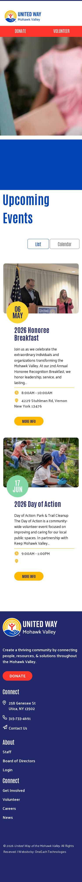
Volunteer (61, 31)
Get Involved (14, 790)
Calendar (65, 244)
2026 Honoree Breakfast (31, 333)
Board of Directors (19, 760)
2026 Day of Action (37, 503)
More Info (29, 421)
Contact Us (18, 728)
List (38, 244)
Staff (7, 751)
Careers (9, 808)
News (8, 817)
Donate (20, 31)
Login (7, 769)
